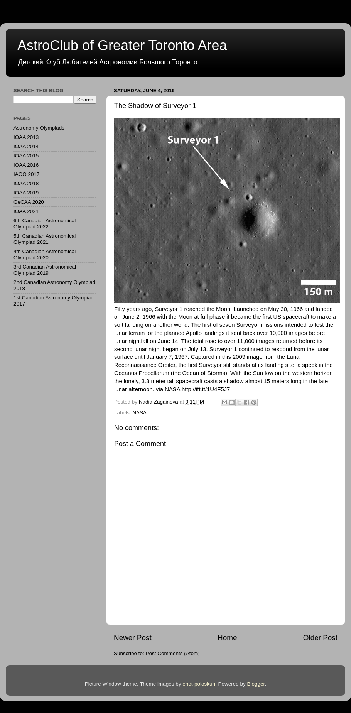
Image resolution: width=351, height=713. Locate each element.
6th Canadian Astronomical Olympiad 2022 (45, 224)
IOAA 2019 (26, 193)
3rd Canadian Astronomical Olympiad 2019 (45, 270)
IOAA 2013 (26, 137)
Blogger (256, 684)
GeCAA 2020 (29, 202)
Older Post (320, 638)
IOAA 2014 (26, 146)
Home (227, 638)
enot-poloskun (198, 684)
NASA (139, 413)
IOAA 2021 (26, 211)
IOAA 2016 (26, 165)
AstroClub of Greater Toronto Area (122, 45)
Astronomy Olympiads (39, 128)
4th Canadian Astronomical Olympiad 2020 (45, 254)
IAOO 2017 (27, 174)
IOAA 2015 (26, 156)
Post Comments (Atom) (173, 653)
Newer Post (133, 638)
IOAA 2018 (26, 183)
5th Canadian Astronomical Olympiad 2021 (45, 239)
